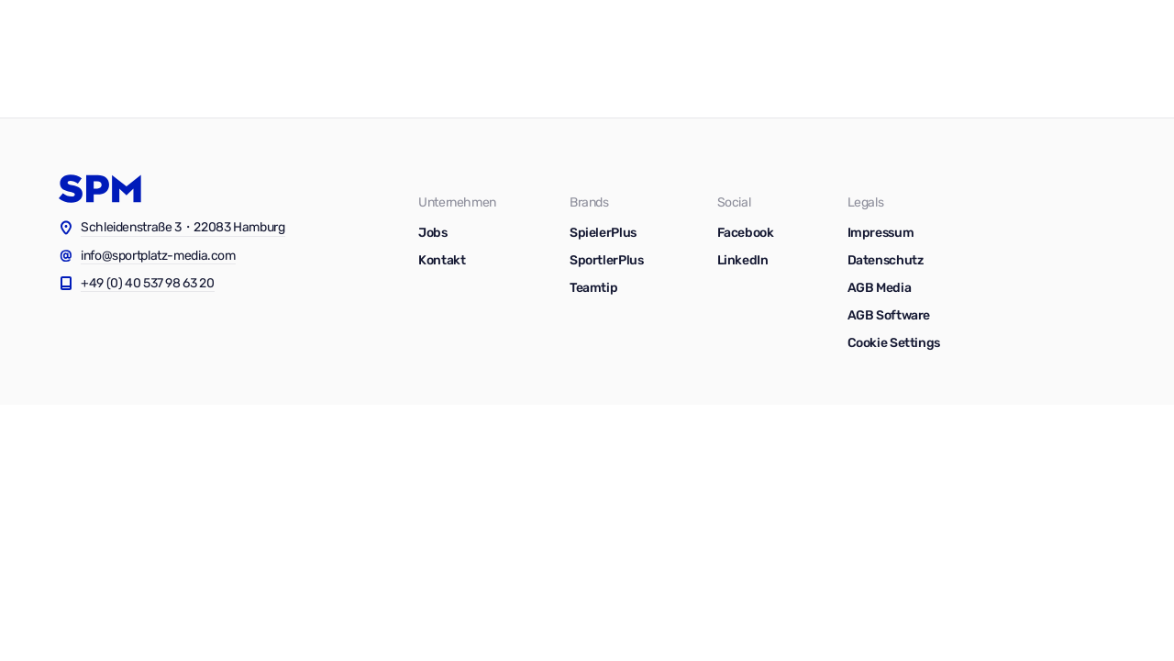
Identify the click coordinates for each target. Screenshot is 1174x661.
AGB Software (889, 315)
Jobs (1101, 59)
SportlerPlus (607, 260)
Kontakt (1033, 59)
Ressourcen (818, 59)
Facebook (745, 233)
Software (724, 59)
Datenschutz (885, 260)
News (961, 59)
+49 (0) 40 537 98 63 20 (148, 283)
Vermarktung (627, 59)
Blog (898, 59)
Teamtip (593, 288)
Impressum (880, 233)
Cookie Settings (893, 343)
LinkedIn (743, 260)
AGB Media (879, 288)
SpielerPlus (603, 233)
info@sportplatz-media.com (158, 255)
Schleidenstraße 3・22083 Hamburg (183, 227)
